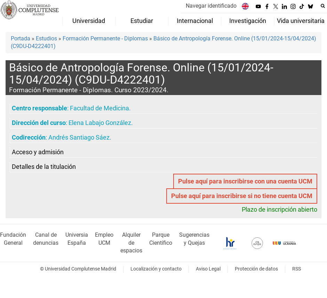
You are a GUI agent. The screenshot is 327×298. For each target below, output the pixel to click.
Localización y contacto (156, 269)
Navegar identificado (211, 5)
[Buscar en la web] (323, 5)
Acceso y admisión (38, 152)
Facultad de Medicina (99, 108)
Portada (20, 38)
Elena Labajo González (100, 122)
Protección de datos (256, 269)
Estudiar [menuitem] (141, 20)
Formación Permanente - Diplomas (105, 38)
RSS (296, 269)
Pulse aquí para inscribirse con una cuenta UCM (245, 181)
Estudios (46, 38)
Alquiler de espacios (131, 243)
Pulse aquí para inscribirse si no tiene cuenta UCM (241, 196)
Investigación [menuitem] (247, 20)
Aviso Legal (208, 269)
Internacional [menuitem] (195, 20)
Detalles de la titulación (44, 166)
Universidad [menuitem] (88, 20)
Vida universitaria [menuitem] (301, 20)
